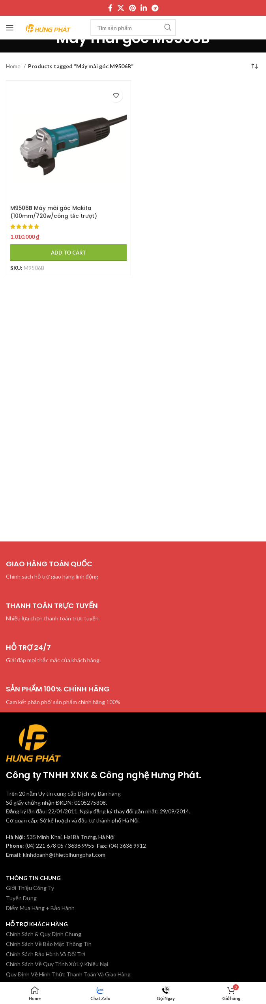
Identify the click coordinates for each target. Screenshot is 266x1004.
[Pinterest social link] (132, 8)
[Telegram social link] (155, 8)
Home (14, 66)
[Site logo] (48, 27)
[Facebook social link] (110, 8)
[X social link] (121, 8)
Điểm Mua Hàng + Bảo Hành (40, 908)
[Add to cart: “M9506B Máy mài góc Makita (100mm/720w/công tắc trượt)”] (68, 252)
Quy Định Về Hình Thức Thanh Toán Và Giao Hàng (68, 974)
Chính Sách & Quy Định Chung (43, 934)
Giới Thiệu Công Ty (30, 887)
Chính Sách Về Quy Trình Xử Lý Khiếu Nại (57, 964)
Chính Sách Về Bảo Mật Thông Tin (49, 943)
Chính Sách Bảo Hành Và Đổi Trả (46, 954)
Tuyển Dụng (21, 898)
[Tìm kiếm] (133, 27)
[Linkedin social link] (143, 8)
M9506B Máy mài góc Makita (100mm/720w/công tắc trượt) (54, 212)
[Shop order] (254, 66)
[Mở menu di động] (10, 28)
